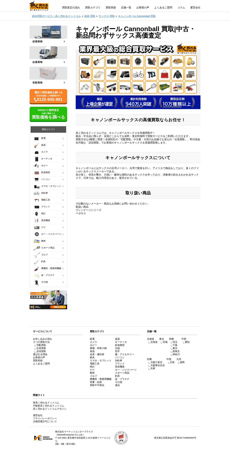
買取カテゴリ (92, 7)
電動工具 (45, 199)
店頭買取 (41, 351)
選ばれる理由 (40, 354)
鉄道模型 (45, 172)
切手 (117, 351)
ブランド (45, 206)
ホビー (44, 165)
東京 (175, 348)
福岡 (182, 362)
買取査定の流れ (71, 7)
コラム (181, 7)
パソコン (45, 179)
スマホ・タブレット (51, 186)
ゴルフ (44, 254)
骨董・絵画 (96, 382)
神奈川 (176, 354)
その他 (44, 282)
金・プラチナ (48, 275)
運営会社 (195, 7)
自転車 (44, 193)
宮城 (165, 342)
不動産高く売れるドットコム (48, 405)
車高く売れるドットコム (46, 402)
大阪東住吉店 (157, 365)
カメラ (44, 152)
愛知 (187, 342)
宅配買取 (41, 345)
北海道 (154, 342)
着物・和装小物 (98, 348)
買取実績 (111, 7)
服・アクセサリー (124, 354)
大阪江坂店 (156, 362)
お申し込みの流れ (42, 339)
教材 (43, 241)
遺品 (117, 385)
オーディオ (46, 158)
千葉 (175, 345)
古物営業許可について (45, 421)
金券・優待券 (97, 354)
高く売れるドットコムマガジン (49, 408)
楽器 (43, 145)
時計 (43, 213)
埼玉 (175, 342)
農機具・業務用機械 (51, 268)
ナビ (43, 227)
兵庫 (152, 368)
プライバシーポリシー (45, 418)
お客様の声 (142, 7)
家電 (43, 138)
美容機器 (45, 220)
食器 (92, 351)
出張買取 (41, 348)
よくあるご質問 (163, 7)
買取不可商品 (97, 385)
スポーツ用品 (48, 247)
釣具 (43, 261)
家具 (92, 357)
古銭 (117, 348)
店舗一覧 (126, 7)
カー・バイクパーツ (51, 234)
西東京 (176, 351)
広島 (172, 362)
